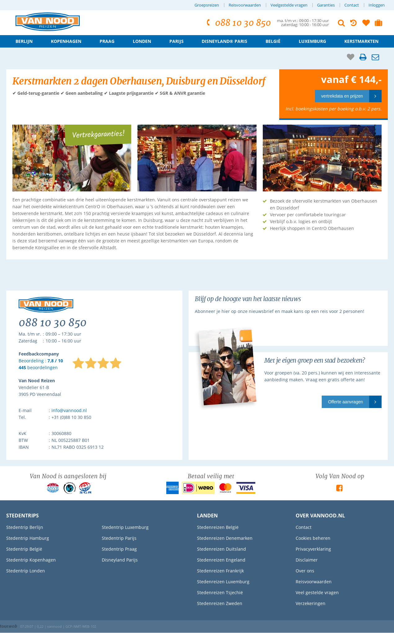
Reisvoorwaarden (245, 5)
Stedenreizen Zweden (219, 603)
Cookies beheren (313, 538)
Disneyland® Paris (224, 41)
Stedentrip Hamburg (27, 538)
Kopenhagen (66, 41)
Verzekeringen (310, 603)
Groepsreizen (207, 5)
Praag (107, 41)
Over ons (305, 571)
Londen (142, 41)
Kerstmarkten (361, 41)
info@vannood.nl (69, 410)
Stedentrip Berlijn (24, 527)
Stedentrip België (24, 549)
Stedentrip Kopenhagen (31, 560)
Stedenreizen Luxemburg (223, 582)
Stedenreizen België (218, 527)
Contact (351, 5)
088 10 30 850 (238, 23)
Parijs (176, 41)
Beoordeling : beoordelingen (41, 364)
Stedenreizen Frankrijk (220, 571)
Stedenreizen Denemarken (225, 538)
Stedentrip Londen (25, 571)
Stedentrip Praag (119, 549)
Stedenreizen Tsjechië (220, 592)
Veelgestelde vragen (289, 5)
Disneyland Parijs (120, 560)
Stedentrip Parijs (119, 538)
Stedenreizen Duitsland (221, 549)
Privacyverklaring (313, 549)
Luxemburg (312, 41)
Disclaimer (307, 560)
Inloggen (377, 5)
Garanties (326, 5)
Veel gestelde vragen (317, 592)
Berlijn (24, 41)
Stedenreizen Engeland (221, 560)
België (273, 41)
